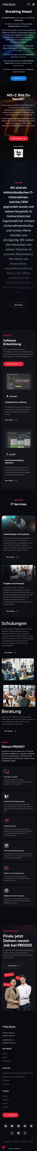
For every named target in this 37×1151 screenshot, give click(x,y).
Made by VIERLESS (14, 1148)
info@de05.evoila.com (8, 1043)
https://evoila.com (20, 57)
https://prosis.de (18, 65)
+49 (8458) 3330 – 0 (8, 1040)
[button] (3, 1147)
